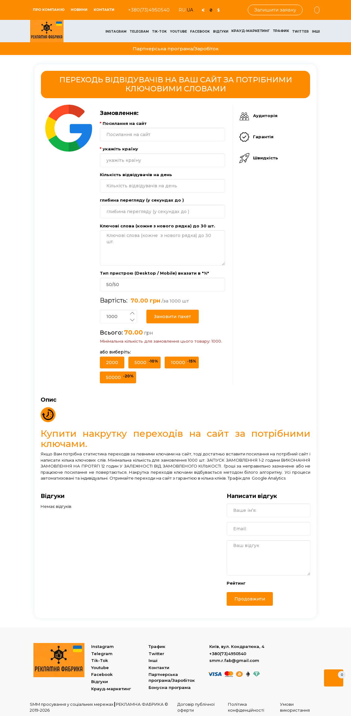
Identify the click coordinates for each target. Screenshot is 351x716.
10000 (183, 362)
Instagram (116, 32)
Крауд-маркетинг (250, 31)
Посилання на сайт (125, 123)
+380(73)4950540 (149, 10)
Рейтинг (236, 583)
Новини (79, 9)
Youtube (178, 32)
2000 (112, 362)
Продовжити (249, 599)
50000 (120, 377)
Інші (316, 32)
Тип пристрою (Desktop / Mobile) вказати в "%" (154, 273)
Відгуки (220, 32)
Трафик (281, 31)
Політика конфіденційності (246, 707)
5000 (146, 362)
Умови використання (295, 707)
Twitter (300, 32)
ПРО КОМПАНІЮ (48, 9)
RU (183, 10)
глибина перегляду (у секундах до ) (142, 200)
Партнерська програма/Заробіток (176, 49)
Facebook (200, 32)
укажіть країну (120, 148)
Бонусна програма (170, 687)
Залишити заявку (275, 10)
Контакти (104, 9)
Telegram (139, 32)
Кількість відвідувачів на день (136, 174)
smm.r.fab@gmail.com (234, 660)
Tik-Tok (159, 32)
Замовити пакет (172, 316)
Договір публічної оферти (196, 707)
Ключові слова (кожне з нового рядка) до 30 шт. (157, 225)
